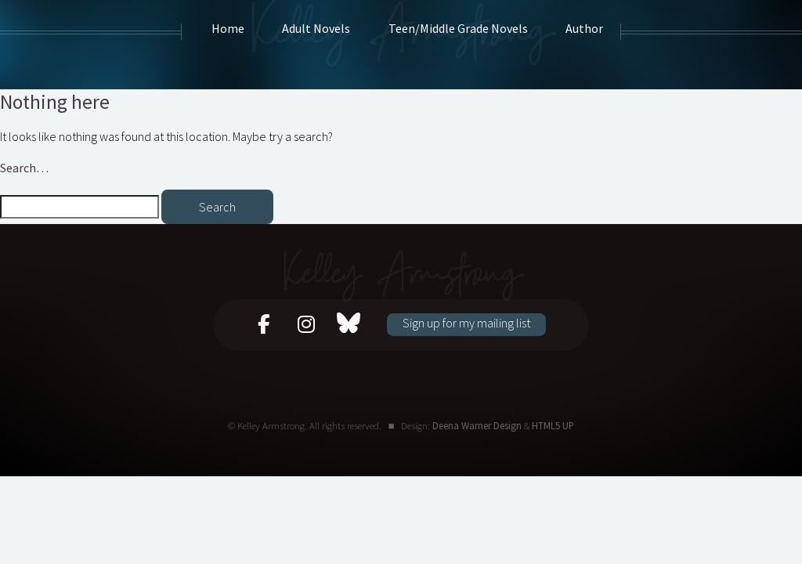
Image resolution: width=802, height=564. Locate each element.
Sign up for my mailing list (466, 323)
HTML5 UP (553, 425)
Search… (24, 167)
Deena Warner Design (477, 425)
